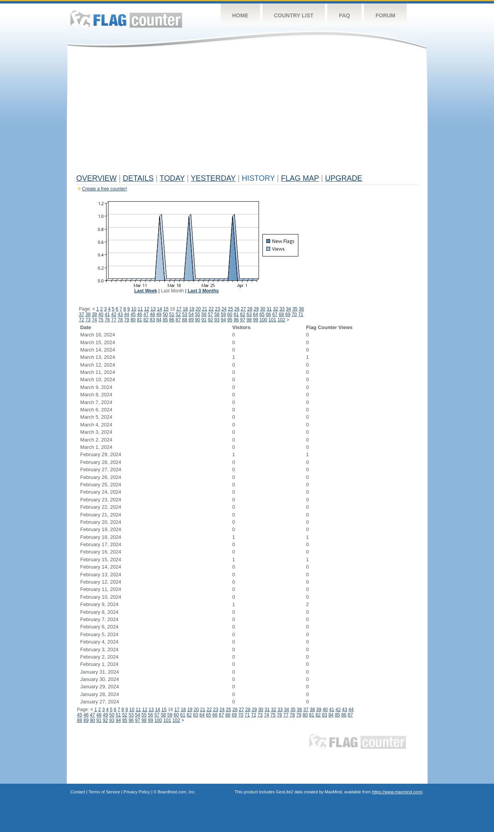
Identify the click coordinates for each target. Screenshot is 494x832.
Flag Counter (126, 19)
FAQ (344, 15)
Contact (78, 792)
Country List (294, 15)
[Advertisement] (247, 113)
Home (240, 15)
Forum (385, 15)
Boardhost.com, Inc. (177, 792)
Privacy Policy (137, 792)
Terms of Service (104, 792)
